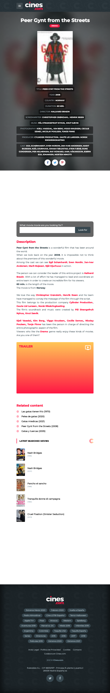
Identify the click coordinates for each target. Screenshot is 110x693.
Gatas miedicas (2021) (33, 421)
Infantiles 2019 (82, 626)
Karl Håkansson (74, 151)
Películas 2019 (36, 641)
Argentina (28, 631)
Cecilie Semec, (75, 320)
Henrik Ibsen (77, 117)
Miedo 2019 (65, 626)
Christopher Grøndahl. (55, 117)
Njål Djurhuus (40, 149)
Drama (54, 26)
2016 (63, 636)
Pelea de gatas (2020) (33, 416)
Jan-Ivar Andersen (71, 146)
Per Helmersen (40, 151)
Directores (41, 636)
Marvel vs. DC (47, 626)
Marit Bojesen (36, 266)
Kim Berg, (58, 128)
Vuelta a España (76, 610)
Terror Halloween (78, 615)
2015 (53, 636)
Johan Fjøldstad (58, 149)
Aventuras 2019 (28, 626)
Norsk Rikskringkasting (51, 306)
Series (27, 636)
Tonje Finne (68, 131)
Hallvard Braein (60, 111)
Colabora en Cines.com (55, 654)
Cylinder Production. (46, 137)
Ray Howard (57, 151)
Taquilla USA (60, 631)
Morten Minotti (63, 154)
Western (67, 620)
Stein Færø (75, 149)
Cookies (66, 650)
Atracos (53, 620)
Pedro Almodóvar (32, 615)
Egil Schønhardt (35, 146)
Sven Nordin (53, 146)
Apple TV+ (29, 620)
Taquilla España (79, 631)
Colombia (43, 631)
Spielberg (81, 620)
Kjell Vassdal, (45, 128)
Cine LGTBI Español (55, 615)
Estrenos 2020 (55, 641)
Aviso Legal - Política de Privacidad (44, 650)
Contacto (77, 650)
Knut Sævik (72, 123)
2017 (73, 636)
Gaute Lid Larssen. (70, 137)
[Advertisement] (55, 193)
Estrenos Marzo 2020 (35, 610)
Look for (82, 230)
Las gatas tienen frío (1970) (35, 411)
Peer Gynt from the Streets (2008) (39, 426)
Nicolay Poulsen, (51, 131)
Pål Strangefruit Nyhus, (51, 123)
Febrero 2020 (57, 610)
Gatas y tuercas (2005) (33, 431)
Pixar (42, 620)
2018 (83, 636)
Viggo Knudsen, (72, 128)
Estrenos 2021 (73, 641)
